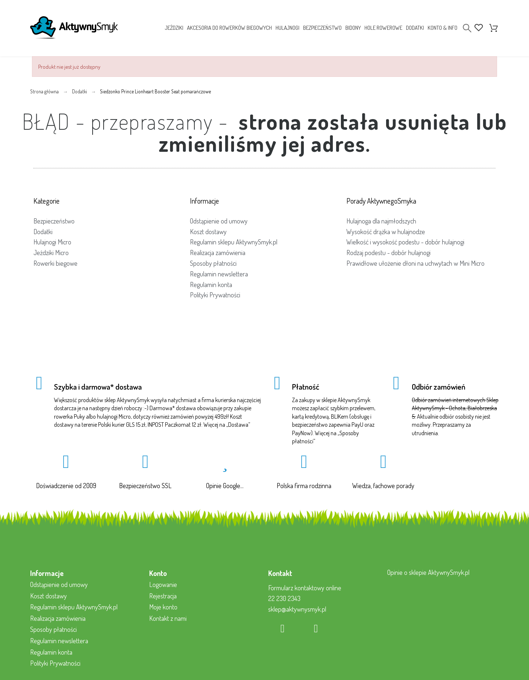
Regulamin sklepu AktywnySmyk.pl (233, 242)
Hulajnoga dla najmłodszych (381, 221)
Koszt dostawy (208, 232)
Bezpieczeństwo (54, 221)
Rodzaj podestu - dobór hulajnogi (388, 252)
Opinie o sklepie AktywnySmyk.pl (428, 572)
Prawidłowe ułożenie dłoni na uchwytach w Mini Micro (415, 263)
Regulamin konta (211, 284)
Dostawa (238, 424)
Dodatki (43, 232)
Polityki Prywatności (215, 295)
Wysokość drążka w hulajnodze (385, 232)
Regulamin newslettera (219, 274)
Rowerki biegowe (55, 263)
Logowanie (163, 584)
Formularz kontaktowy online (304, 588)
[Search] (467, 28)
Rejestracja (163, 596)
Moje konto (163, 607)
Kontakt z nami (168, 618)
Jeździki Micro (51, 252)
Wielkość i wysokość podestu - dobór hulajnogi (405, 242)
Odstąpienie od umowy (219, 221)
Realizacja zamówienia (217, 252)
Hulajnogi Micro (52, 242)
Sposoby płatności (213, 263)
